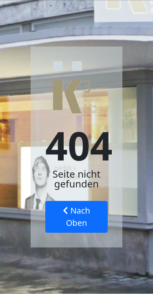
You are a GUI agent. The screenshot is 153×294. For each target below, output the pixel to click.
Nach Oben (76, 216)
